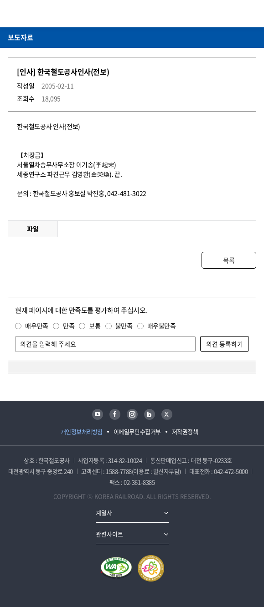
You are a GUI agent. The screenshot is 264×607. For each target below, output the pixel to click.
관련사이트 (109, 534)
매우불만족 (161, 325)
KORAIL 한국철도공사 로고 (43, 13)
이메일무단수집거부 (137, 431)
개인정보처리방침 (82, 431)
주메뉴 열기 (250, 14)
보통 (94, 325)
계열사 (104, 512)
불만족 (124, 325)
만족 (68, 325)
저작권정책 (185, 431)
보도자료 (20, 37)
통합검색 (237, 14)
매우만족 (36, 325)
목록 (228, 260)
